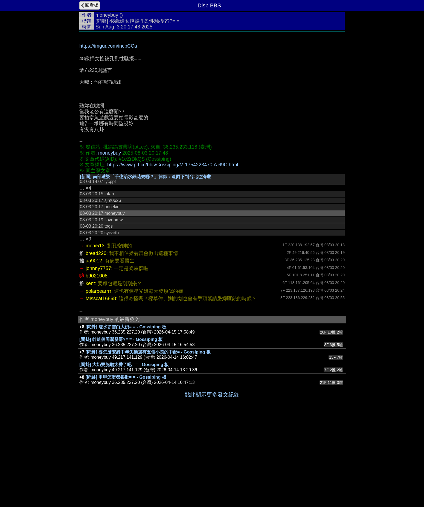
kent (90, 283)
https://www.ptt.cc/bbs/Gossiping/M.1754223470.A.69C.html (172, 164)
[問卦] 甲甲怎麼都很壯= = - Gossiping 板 (126, 377)
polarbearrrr (98, 291)
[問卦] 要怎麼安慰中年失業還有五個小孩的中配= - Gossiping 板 (148, 352)
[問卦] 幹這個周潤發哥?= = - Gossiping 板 (121, 339)
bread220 (96, 253)
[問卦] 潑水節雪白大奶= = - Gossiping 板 (126, 327)
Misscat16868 (101, 298)
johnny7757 (98, 268)
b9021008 (97, 276)
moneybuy (106, 15)
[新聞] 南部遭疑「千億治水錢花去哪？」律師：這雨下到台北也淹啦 (145, 176)
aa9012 (94, 260)
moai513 (95, 245)
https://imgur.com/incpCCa (108, 46)
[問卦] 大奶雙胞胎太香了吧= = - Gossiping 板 (124, 364)
